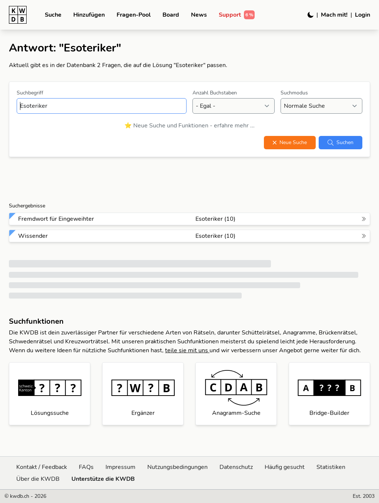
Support (237, 14)
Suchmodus (294, 92)
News (199, 15)
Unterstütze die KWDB (103, 479)
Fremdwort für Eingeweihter (56, 219)
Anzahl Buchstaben (214, 92)
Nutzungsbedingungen (177, 467)
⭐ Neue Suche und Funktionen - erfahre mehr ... (189, 125)
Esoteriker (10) (215, 219)
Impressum (120, 467)
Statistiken (330, 467)
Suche (53, 15)
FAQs (86, 467)
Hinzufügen (89, 15)
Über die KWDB (38, 479)
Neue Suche (290, 142)
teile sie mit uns (187, 350)
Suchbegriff (30, 92)
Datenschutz (236, 467)
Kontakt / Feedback (41, 467)
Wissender (33, 236)
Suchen (340, 142)
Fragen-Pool (134, 15)
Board (170, 15)
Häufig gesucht (285, 467)
